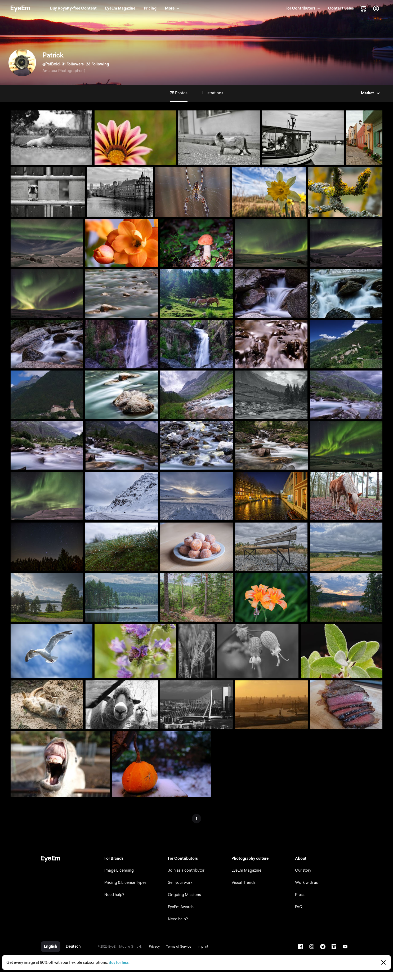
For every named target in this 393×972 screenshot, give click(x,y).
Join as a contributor (186, 870)
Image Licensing (119, 870)
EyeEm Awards (181, 907)
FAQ (298, 907)
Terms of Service (178, 946)
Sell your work (180, 882)
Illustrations (212, 93)
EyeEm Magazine (246, 870)
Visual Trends (243, 882)
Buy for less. (119, 962)
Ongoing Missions (184, 895)
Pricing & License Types (125, 882)
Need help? (114, 895)
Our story (303, 870)
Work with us (306, 882)
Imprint (203, 946)
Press (300, 895)
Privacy (154, 946)
